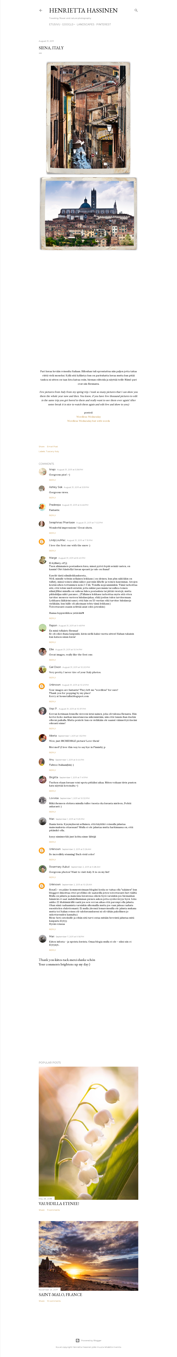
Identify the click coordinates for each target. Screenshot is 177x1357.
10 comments (54, 1301)
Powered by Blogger (88, 1340)
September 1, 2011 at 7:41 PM (73, 777)
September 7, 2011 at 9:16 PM (70, 936)
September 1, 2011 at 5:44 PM (69, 759)
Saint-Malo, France (60, 1294)
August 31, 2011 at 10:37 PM (72, 708)
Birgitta (53, 777)
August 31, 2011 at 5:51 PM (76, 487)
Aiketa (53, 735)
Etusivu (54, 24)
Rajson (53, 625)
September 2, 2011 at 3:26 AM (76, 849)
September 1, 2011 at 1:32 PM (72, 735)
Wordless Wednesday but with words (88, 420)
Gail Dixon (55, 667)
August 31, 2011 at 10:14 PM (68, 649)
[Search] (136, 9)
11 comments (53, 1210)
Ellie (51, 649)
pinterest (103, 24)
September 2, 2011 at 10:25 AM (77, 884)
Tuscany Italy (52, 451)
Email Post (52, 446)
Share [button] (41, 446)
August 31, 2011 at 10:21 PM (75, 685)
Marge (53, 557)
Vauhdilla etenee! (59, 1203)
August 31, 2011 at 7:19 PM (79, 540)
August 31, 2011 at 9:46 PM (72, 625)
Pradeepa (55, 504)
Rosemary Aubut (59, 866)
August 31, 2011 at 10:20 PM (76, 667)
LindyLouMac (57, 540)
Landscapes (85, 24)
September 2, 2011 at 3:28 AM (85, 867)
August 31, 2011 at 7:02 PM (89, 522)
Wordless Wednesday (88, 416)
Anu (51, 759)
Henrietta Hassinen (83, 10)
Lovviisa (54, 798)
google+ (68, 24)
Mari (51, 818)
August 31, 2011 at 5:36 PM (70, 469)
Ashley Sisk (55, 487)
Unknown (55, 684)
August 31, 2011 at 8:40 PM (71, 558)
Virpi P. (53, 708)
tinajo (52, 469)
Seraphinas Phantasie (62, 522)
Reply (52, 480)
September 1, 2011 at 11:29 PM (70, 819)
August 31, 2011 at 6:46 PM (75, 505)
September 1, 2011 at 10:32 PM (75, 798)
